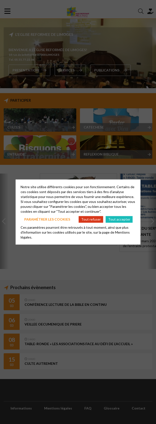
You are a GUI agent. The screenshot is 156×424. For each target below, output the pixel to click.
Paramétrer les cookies (47, 219)
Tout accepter (119, 219)
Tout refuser (91, 219)
